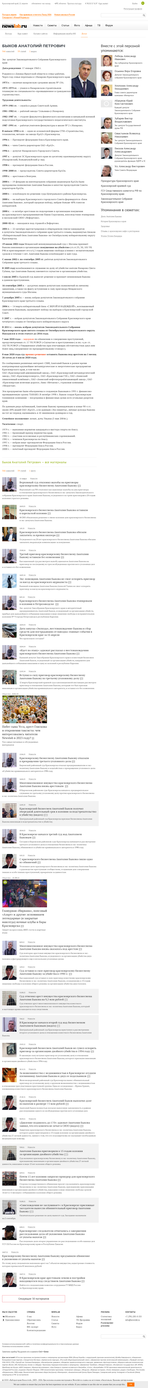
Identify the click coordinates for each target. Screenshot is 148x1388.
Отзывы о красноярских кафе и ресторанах (120, 231)
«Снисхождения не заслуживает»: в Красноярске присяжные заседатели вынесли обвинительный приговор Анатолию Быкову (57, 1208)
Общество (6, 694)
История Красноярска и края (113, 221)
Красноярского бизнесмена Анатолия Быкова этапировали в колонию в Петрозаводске (56, 602)
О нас (29, 1316)
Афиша (79, 1316)
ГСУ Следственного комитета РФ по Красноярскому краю (121, 192)
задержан (28, 339)
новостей (10, 51)
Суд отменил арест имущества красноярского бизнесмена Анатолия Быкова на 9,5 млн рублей (56, 997)
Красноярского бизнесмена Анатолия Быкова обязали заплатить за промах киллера (53, 533)
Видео (79, 1327)
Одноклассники (11, 1320)
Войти (134, 3)
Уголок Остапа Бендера (111, 236)
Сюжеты (55, 1323)
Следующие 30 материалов (33, 1298)
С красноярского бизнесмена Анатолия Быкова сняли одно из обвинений (56, 860)
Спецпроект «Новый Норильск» (15, 17)
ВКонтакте (8, 1316)
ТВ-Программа (83, 1320)
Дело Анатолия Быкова (111, 216)
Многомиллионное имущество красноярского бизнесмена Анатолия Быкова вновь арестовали (56, 784)
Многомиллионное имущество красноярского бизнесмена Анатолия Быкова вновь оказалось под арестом (56, 947)
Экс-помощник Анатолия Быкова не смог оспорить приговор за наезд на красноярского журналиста (57, 580)
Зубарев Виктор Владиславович (124, 120)
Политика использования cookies (15, 1346)
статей (23, 51)
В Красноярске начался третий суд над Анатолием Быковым (51, 835)
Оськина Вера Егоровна (128, 71)
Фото (53, 1327)
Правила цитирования (123, 1380)
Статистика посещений (106, 1318)
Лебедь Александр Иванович (125, 58)
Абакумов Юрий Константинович (124, 102)
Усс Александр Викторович (130, 166)
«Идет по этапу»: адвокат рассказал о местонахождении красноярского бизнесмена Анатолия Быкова (54, 651)
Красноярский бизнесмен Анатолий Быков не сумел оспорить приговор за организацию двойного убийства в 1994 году (58, 1049)
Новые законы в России (64, 14)
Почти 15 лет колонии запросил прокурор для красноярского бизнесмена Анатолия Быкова (57, 1178)
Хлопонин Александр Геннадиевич (126, 87)
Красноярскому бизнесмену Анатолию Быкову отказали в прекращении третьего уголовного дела (54, 759)
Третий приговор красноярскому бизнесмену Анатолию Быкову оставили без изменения (54, 555)
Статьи (54, 1320)
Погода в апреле (9, 14)
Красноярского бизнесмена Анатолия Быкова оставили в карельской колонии (54, 511)
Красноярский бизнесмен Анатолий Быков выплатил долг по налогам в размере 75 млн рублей (56, 1102)
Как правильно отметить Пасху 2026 (35, 14)
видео (34, 51)
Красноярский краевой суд (116, 185)
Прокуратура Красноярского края (120, 180)
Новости (33, 478)
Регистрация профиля (133, 9)
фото (33, 470)
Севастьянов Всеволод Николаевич (127, 135)
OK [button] (130, 1384)
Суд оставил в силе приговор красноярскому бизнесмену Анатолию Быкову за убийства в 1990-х (55, 972)
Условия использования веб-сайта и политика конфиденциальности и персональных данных (40, 1344)
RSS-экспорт (32, 1327)
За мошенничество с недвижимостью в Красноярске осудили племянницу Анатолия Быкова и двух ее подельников (58, 1074)
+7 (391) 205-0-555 (133, 1316)
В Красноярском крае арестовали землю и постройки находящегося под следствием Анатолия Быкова (52, 1279)
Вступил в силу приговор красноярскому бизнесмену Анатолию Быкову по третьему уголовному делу (52, 676)
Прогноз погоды (74, 3)
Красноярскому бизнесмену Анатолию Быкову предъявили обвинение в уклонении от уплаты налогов (46, 1257)
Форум (79, 1323)
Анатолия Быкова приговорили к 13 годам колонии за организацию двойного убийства (51, 1152)
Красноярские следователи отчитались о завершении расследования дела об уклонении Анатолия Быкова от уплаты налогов (53, 1234)
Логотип (31, 1323)
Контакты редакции (36, 1330)
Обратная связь (34, 1320)
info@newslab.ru (132, 1320)
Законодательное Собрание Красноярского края (116, 200)
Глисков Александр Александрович (125, 150)
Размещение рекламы (107, 1324)
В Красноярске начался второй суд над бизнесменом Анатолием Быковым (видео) (52, 1024)
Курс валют (103, 3)
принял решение (35, 354)
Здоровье (105, 226)
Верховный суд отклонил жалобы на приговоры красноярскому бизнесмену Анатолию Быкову (50, 484)
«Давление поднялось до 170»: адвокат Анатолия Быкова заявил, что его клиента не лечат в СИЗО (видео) (55, 1124)
